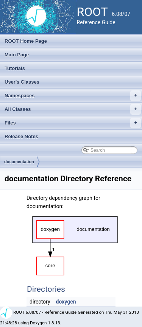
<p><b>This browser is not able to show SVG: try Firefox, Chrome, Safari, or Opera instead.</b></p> (75, 243)
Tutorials (15, 68)
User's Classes (22, 82)
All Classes (73, 109)
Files (73, 123)
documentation (19, 161)
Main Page (17, 55)
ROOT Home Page (26, 41)
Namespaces (73, 95)
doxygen (66, 302)
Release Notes (21, 136)
